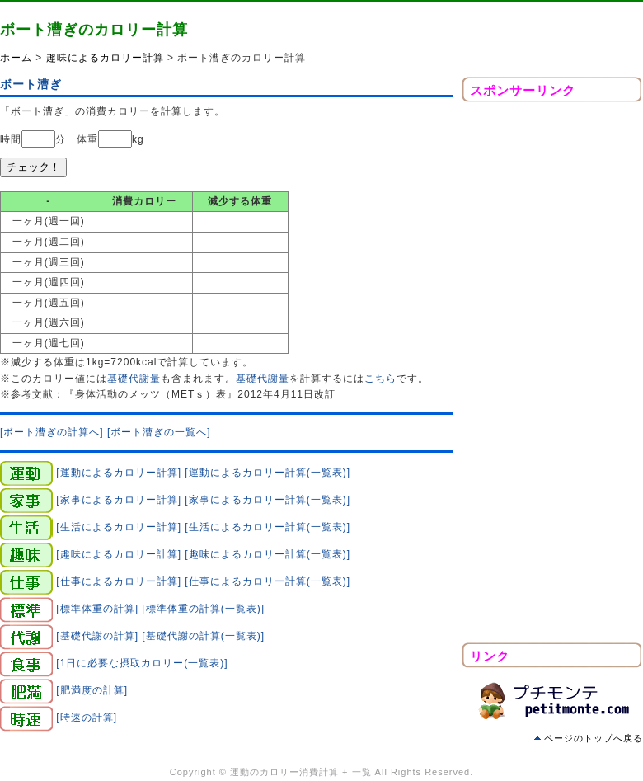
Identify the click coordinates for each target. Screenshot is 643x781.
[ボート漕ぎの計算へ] (52, 432)
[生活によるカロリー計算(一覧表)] (267, 527)
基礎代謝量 (134, 378)
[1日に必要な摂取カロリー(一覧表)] (142, 663)
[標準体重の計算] (97, 608)
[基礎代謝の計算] (97, 636)
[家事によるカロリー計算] (118, 500)
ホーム (16, 58)
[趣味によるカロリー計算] (118, 554)
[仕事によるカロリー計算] (118, 581)
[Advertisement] (552, 376)
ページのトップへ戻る (593, 738)
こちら (380, 378)
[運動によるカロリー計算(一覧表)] (267, 472)
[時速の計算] (86, 717)
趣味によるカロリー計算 (105, 58)
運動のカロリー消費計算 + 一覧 (301, 772)
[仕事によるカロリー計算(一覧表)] (267, 581)
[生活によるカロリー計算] (118, 527)
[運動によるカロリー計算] (118, 472)
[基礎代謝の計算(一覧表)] (203, 636)
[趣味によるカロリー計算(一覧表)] (267, 554)
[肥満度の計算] (92, 690)
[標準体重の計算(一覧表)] (203, 608)
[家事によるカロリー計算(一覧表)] (267, 500)
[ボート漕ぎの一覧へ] (159, 432)
